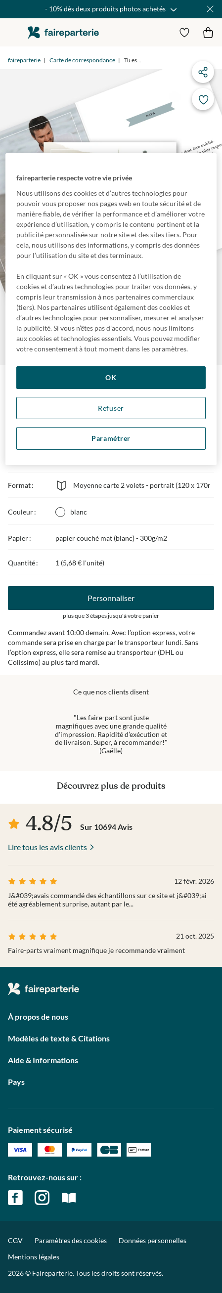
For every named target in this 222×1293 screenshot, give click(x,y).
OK (110, 377)
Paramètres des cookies (71, 1241)
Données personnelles (152, 1240)
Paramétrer (111, 438)
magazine (68, 1197)
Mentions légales (33, 1256)
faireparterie (63, 32)
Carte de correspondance (82, 60)
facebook (15, 1197)
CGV (15, 1240)
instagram (42, 1197)
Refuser (111, 408)
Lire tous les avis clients (47, 847)
